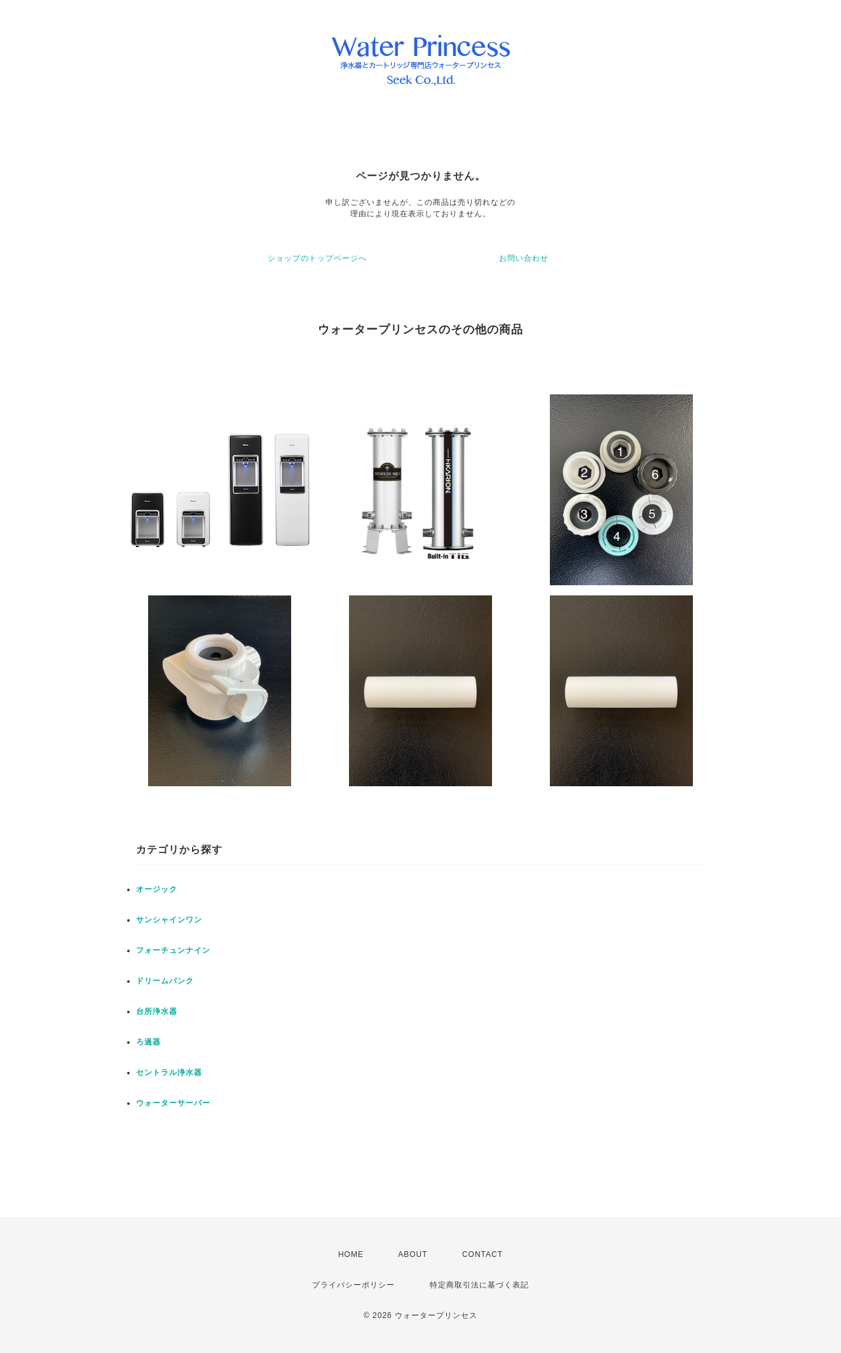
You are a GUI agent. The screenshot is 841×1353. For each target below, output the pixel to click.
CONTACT (482, 1254)
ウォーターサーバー (173, 1103)
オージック (156, 889)
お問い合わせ (524, 258)
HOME (351, 1254)
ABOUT (412, 1254)
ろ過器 (148, 1041)
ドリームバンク (165, 980)
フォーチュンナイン (173, 950)
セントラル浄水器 (169, 1072)
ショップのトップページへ (317, 258)
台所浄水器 (156, 1011)
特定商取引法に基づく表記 (479, 1284)
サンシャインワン (169, 919)
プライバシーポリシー (353, 1284)
